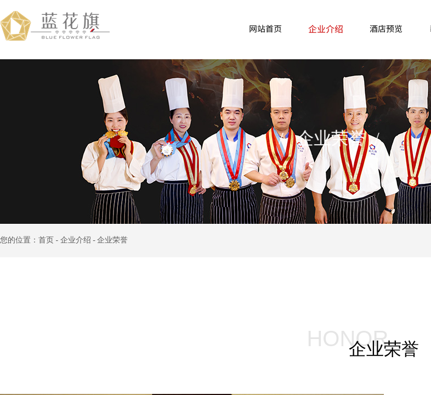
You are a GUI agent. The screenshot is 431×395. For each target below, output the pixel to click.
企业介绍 (325, 28)
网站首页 (265, 28)
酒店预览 (386, 28)
